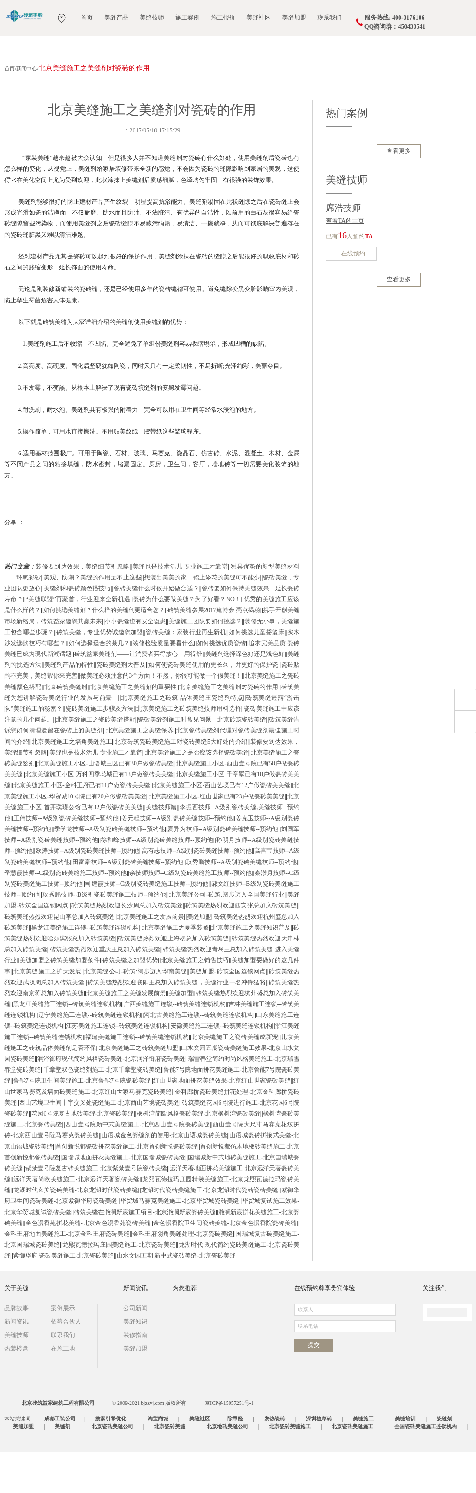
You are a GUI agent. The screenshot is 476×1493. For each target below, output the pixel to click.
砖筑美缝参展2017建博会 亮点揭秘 (213, 651)
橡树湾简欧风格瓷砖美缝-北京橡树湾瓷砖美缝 (198, 1154)
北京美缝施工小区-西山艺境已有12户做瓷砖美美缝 (222, 826)
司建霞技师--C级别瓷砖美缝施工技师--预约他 (146, 924)
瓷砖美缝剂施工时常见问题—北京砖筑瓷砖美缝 (202, 760)
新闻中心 (26, 109)
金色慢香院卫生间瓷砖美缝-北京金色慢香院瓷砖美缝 (225, 1264)
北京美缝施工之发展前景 (150, 957)
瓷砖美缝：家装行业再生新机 (186, 673)
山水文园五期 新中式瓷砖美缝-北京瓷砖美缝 (176, 1296)
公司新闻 (135, 1349)
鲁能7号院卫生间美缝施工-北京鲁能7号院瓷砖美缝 (82, 1121)
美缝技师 (152, 17)
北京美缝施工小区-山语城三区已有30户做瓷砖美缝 (105, 804)
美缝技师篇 (161, 848)
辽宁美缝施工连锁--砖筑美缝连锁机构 (89, 1056)
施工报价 (223, 17)
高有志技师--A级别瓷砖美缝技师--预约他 (197, 891)
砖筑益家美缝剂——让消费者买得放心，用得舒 (138, 695)
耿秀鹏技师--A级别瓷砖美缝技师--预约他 (241, 903)
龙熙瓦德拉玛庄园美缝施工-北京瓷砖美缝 (119, 1285)
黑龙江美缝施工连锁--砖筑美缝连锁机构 (85, 968)
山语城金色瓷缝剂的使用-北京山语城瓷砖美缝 (164, 1176)
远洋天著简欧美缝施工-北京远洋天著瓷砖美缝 (76, 1220)
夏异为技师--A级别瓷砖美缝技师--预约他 (222, 870)
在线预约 (351, 294)
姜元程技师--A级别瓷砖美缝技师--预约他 (177, 859)
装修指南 (135, 1376)
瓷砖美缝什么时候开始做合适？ (156, 629)
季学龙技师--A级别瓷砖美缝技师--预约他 (109, 870)
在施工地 (63, 1389)
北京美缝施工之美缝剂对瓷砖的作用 (228, 728)
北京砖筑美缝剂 (66, 728)
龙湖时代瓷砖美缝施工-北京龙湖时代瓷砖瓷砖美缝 (210, 1231)
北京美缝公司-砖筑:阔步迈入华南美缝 (135, 1012)
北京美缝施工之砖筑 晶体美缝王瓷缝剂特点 (182, 738)
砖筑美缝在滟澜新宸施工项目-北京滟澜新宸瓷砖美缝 (145, 1253)
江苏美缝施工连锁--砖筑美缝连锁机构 (117, 1066)
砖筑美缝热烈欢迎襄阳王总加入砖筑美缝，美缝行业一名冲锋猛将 (176, 1023)
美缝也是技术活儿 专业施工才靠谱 (180, 607)
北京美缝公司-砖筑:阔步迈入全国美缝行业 (226, 935)
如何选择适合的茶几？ (99, 684)
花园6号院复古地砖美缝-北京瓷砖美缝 (82, 1154)
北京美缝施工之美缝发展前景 (126, 1034)
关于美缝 (16, 1329)
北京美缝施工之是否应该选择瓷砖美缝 (196, 793)
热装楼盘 (16, 1389)
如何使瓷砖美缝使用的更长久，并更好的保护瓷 (213, 705)
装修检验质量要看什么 (163, 684)
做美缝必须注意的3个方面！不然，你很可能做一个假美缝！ (161, 716)
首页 (87, 17)
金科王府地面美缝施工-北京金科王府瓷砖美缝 (67, 1274)
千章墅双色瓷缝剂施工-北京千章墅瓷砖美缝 (102, 1110)
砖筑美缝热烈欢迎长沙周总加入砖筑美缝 (127, 946)
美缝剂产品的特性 (69, 705)
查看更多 (399, 192)
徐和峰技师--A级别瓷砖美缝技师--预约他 (157, 880)
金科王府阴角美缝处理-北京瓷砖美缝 (182, 1274)
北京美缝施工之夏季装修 (175, 968)
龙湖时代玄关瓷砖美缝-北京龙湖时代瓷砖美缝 (75, 1231)
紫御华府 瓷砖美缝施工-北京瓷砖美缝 (63, 1296)
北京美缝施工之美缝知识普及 (251, 968)
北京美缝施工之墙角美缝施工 (72, 782)
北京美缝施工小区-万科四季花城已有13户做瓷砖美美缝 (99, 815)
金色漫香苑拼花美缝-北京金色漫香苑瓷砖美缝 (88, 1264)
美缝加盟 (294, 17)
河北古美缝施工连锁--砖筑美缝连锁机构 (198, 1056)
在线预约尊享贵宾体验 (324, 1329)
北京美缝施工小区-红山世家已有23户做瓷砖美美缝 (217, 837)
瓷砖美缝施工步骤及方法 (100, 749)
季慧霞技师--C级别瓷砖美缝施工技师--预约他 (65, 913)
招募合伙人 (66, 1362)
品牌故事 (16, 1349)
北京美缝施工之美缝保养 (139, 771)
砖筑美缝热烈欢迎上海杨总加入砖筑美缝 (173, 979)
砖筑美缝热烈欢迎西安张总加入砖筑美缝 (241, 946)
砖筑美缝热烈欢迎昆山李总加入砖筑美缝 (59, 957)
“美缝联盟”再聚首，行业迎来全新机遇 (78, 640)
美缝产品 (116, 17)
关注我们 (435, 1329)
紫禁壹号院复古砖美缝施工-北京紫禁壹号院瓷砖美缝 (96, 1209)
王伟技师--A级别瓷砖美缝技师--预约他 (65, 859)
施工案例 (187, 17)
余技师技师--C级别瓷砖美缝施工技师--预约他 (190, 913)
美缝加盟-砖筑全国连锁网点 (228, 1012)
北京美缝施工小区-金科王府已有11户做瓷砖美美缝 (81, 826)
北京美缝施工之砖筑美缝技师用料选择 (188, 749)
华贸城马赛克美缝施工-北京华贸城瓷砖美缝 (180, 1241)
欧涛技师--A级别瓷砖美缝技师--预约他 (87, 891)
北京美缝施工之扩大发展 (47, 1012)
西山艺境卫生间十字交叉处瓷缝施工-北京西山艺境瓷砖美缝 (99, 1143)
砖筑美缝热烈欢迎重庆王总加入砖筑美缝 (105, 990)
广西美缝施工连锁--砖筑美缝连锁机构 (175, 1045)
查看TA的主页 (345, 261)
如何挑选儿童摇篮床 (256, 673)
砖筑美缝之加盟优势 (130, 1001)
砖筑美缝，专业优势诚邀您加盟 (99, 673)
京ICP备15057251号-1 (229, 1444)
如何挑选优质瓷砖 (221, 684)
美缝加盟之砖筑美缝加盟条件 (60, 1001)
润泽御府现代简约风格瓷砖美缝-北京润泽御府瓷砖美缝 (111, 1099)
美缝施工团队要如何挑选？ (205, 662)
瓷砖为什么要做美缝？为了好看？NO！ (187, 640)
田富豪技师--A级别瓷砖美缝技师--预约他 (127, 903)
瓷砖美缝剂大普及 (121, 705)
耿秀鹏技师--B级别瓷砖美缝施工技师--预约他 (104, 935)
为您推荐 (185, 1329)
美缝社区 (258, 17)
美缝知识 (135, 1362)
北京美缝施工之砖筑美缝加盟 (138, 1089)
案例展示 (63, 1349)
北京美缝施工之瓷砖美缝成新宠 (234, 1078)
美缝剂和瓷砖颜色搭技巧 (77, 629)
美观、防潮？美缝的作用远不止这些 (92, 618)
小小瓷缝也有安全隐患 (135, 662)
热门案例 (347, 153)
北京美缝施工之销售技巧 (195, 1001)
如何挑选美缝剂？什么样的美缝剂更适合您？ (104, 651)
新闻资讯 (16, 1362)
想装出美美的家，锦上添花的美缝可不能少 (202, 618)
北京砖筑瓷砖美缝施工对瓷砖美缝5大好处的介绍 (181, 782)
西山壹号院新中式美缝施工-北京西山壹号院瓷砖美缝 (137, 1165)
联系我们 (329, 17)
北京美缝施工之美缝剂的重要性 (133, 728)
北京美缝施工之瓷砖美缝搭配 (95, 760)
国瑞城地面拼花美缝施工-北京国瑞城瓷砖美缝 (123, 1198)
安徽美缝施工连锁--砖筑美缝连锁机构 (221, 1066)
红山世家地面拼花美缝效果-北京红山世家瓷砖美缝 (222, 1121)
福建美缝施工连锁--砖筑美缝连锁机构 (137, 1078)
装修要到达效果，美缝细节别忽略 (82, 607)
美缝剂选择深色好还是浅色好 (245, 695)
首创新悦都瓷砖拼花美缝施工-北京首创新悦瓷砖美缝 (126, 1187)
